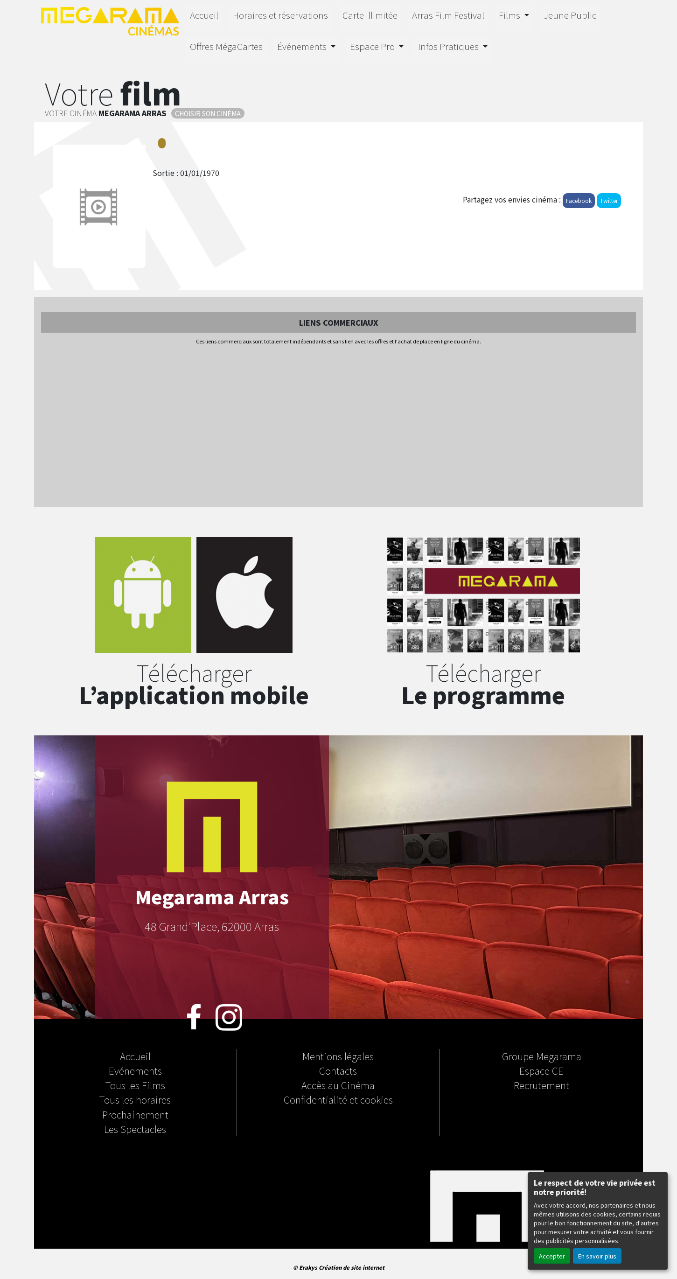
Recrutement (541, 1085)
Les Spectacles (135, 1129)
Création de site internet (351, 1267)
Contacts (338, 1070)
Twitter (609, 200)
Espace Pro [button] (373, 46)
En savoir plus (597, 1255)
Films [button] (510, 14)
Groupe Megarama (541, 1056)
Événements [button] (302, 46)
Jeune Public (570, 14)
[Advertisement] (339, 427)
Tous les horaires (135, 1099)
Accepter (552, 1255)
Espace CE (541, 1070)
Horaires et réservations (280, 14)
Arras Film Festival (448, 14)
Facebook (579, 200)
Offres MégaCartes (226, 46)
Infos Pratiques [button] (449, 46)
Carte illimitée (370, 14)
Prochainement (135, 1114)
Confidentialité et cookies (338, 1099)
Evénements (135, 1070)
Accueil (204, 14)
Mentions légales (338, 1056)
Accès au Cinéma (338, 1085)
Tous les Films (135, 1085)
